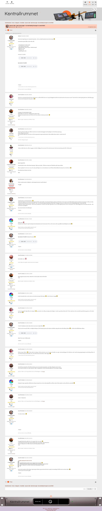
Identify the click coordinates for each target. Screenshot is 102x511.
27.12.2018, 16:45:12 (25, 231)
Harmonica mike (11, 162)
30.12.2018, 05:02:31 (25, 377)
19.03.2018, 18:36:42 (25, 91)
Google (43, 368)
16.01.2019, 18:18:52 (25, 455)
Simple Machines (56, 505)
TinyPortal (48, 507)
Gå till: (84, 486)
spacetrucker (12, 24)
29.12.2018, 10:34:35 (25, 305)
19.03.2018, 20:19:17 (25, 126)
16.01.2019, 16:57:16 (25, 435)
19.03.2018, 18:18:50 (23, 33)
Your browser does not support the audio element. (28, 55)
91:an (11, 147)
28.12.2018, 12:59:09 (25, 270)
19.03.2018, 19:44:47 (25, 106)
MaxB (11, 366)
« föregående (90, 24)
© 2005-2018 (53, 507)
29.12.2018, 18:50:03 (25, 346)
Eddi (12, 220)
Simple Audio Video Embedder (51, 506)
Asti (12, 111)
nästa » (94, 24)
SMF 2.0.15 (45, 505)
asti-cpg (13, 122)
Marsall (11, 96)
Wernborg (11, 181)
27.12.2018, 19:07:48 (25, 252)
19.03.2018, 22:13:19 (25, 142)
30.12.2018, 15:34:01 (25, 392)
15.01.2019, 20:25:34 (25, 408)
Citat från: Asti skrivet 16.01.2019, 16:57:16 (25, 457)
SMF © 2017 (50, 505)
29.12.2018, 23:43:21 (25, 361)
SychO (55, 508)
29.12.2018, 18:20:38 (25, 320)
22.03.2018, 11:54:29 (25, 216)
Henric (11, 257)
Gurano (11, 130)
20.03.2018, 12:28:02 (25, 157)
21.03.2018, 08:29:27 (25, 195)
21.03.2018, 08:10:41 (25, 176)
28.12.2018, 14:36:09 (25, 290)
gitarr (14, 373)
